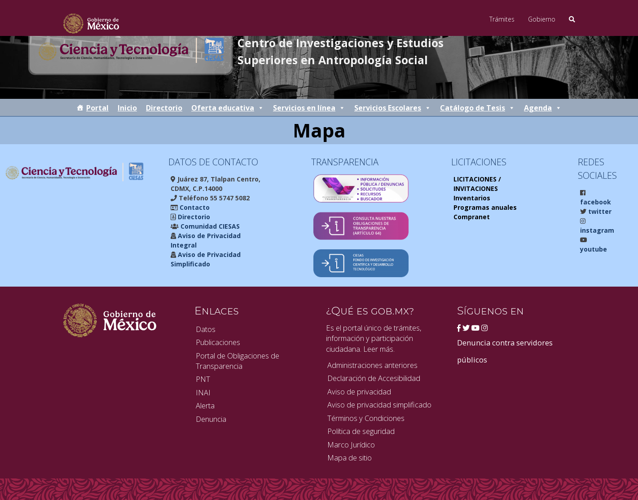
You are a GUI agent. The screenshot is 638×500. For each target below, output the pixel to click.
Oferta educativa (227, 108)
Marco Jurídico (351, 444)
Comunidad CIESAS (209, 226)
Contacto (194, 207)
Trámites (502, 19)
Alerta (205, 405)
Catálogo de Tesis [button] (477, 108)
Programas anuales (485, 207)
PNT (203, 379)
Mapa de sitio (349, 457)
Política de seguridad (361, 431)
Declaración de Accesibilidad (373, 378)
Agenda (543, 108)
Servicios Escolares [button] (392, 108)
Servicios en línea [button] (309, 108)
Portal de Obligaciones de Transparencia (237, 360)
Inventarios (471, 198)
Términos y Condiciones (366, 418)
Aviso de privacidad (359, 391)
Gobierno (541, 19)
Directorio (164, 108)
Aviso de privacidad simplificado (379, 404)
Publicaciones (218, 342)
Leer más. (379, 349)
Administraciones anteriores (372, 365)
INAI (203, 392)
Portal (97, 108)
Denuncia (211, 419)
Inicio (127, 108)
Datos (206, 329)
